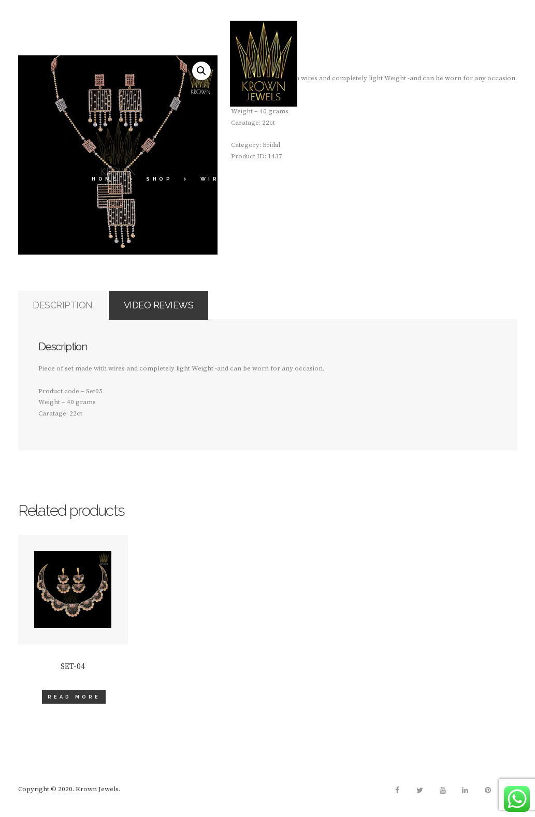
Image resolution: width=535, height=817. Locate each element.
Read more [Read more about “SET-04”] (73, 702)
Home (105, 179)
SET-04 (73, 672)
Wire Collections (249, 179)
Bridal (344, 179)
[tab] (71, 308)
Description (71, 307)
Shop (159, 179)
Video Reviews (185, 307)
